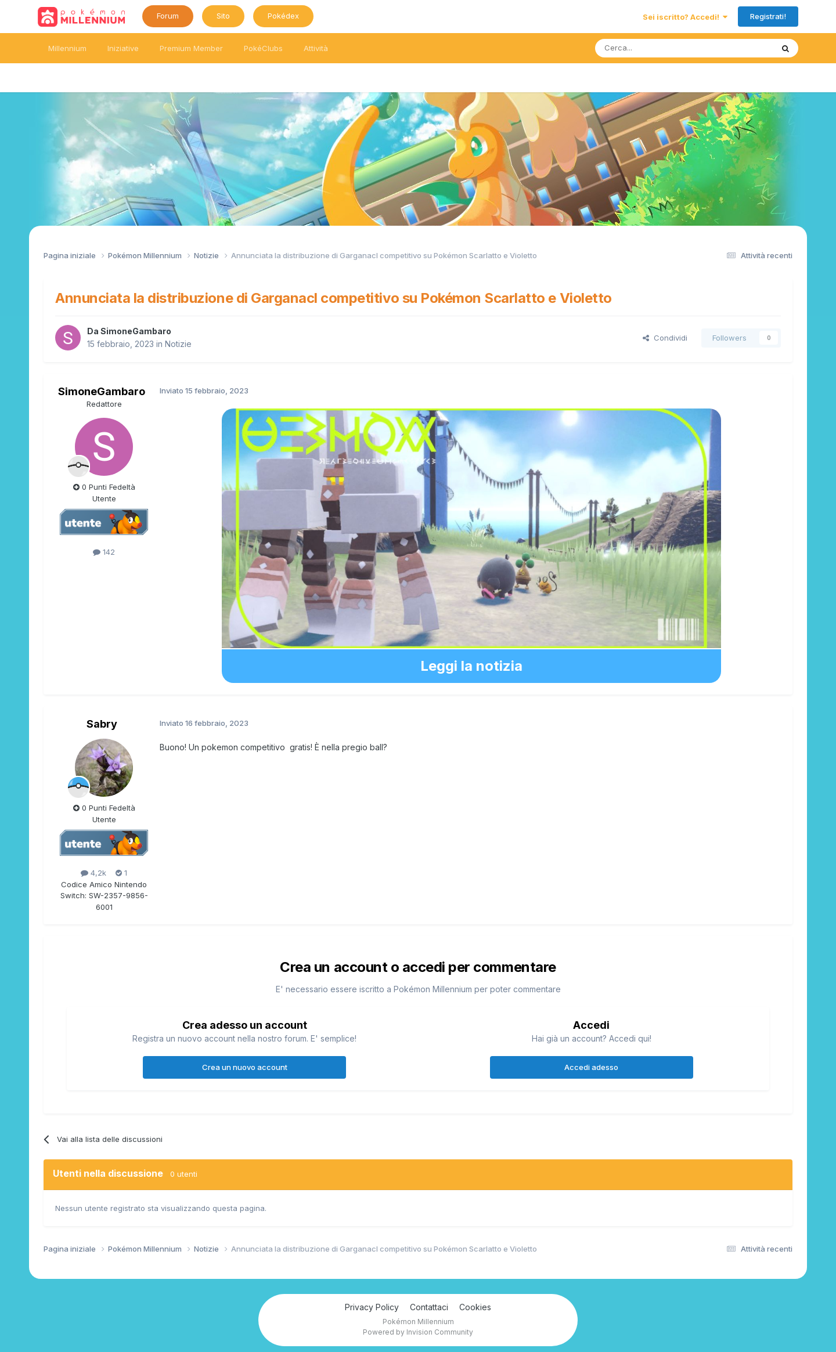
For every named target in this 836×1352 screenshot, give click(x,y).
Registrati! (768, 16)
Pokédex (283, 15)
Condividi (665, 337)
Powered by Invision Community (418, 1332)
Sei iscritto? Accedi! (685, 16)
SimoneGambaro (135, 331)
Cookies (475, 1307)
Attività (316, 48)
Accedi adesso (591, 1067)
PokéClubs (263, 48)
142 (104, 551)
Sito (223, 15)
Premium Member (191, 48)
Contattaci (429, 1307)
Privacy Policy (372, 1307)
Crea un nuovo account (244, 1067)
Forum (168, 15)
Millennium (67, 48)
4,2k (93, 872)
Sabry (102, 724)
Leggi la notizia (471, 665)
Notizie (178, 344)
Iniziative (123, 48)
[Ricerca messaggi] (656, 48)
